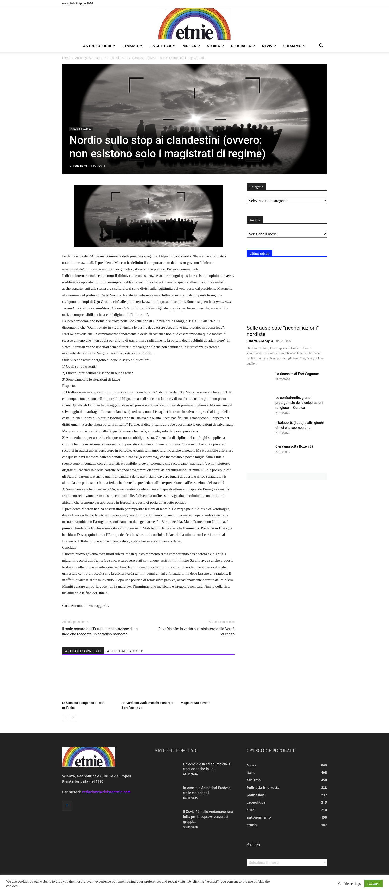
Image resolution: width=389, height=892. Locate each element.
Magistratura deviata (195, 703)
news (269, 45)
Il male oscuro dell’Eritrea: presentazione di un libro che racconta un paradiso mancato (100, 631)
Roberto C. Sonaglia (260, 341)
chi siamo (294, 45)
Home (66, 58)
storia (215, 45)
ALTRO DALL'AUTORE (125, 651)
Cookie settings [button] (349, 884)
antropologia (99, 45)
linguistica (162, 45)
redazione (80, 165)
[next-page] (73, 718)
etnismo (132, 45)
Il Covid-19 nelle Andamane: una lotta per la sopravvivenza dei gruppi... (208, 817)
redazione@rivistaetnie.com (106, 791)
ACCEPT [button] (373, 883)
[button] (321, 46)
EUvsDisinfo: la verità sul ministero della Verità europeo (196, 631)
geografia (243, 45)
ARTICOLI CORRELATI (83, 651)
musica (191, 45)
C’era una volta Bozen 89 (294, 446)
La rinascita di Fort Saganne (297, 374)
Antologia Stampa (87, 58)
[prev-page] (65, 718)
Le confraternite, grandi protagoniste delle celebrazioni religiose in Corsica (299, 403)
